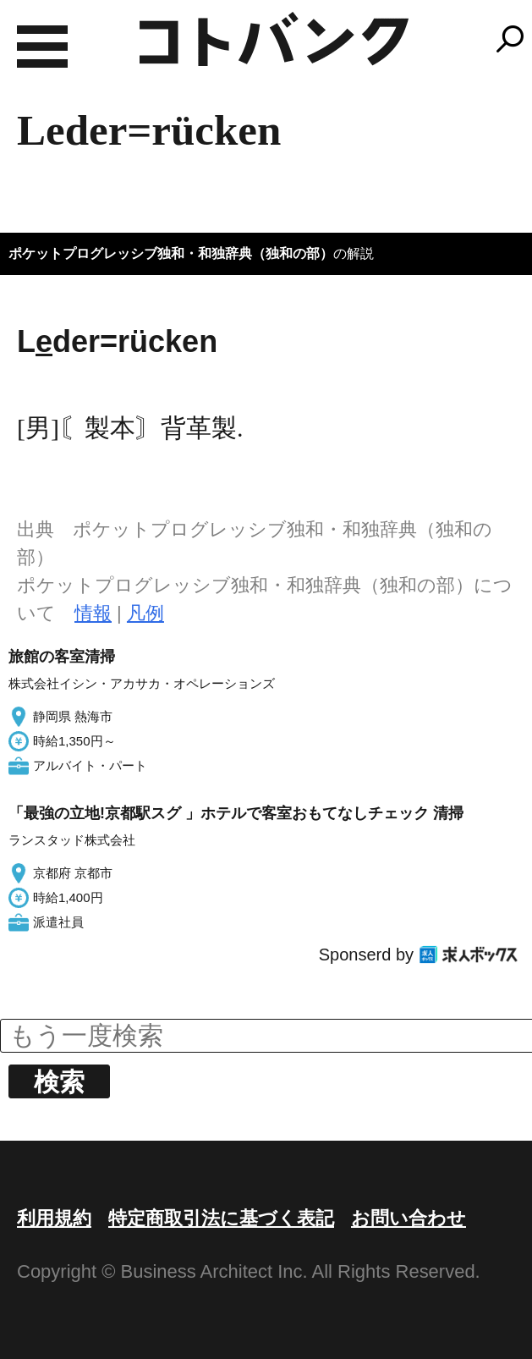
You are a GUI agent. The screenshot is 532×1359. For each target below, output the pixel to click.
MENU (42, 46)
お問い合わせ (408, 1218)
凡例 (145, 613)
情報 (93, 613)
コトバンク (274, 39)
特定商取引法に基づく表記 (221, 1218)
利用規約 (54, 1218)
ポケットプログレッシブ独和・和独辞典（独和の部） (170, 253)
